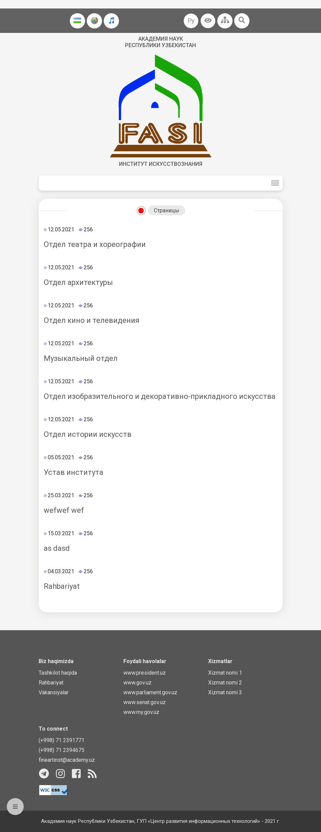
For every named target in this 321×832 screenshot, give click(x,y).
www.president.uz (144, 673)
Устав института (73, 472)
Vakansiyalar (53, 692)
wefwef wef (64, 510)
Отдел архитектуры (78, 282)
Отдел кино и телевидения (91, 320)
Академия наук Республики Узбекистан (160, 42)
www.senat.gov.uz (144, 702)
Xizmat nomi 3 (225, 692)
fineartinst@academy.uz (67, 760)
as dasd (57, 548)
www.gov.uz (137, 682)
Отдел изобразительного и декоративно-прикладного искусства (160, 396)
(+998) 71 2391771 (61, 740)
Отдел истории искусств (88, 434)
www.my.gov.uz (141, 712)
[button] (208, 20)
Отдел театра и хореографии (95, 244)
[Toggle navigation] (275, 183)
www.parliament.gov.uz (150, 692)
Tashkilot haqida (58, 673)
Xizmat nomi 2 (225, 682)
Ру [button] (191, 20)
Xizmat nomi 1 (225, 673)
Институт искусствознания (160, 164)
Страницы (166, 210)
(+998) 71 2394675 (61, 750)
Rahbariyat (62, 586)
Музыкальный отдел (81, 358)
